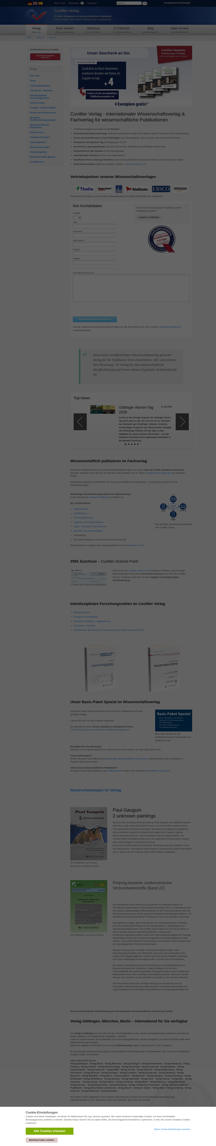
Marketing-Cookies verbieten (41, 1140)
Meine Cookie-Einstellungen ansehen (172, 1129)
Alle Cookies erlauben (49, 1131)
